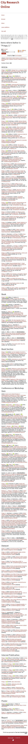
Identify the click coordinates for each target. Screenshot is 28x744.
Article (7, 58)
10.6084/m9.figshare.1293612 (8, 554)
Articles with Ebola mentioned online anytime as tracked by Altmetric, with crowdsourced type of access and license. (14, 615)
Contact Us (17, 737)
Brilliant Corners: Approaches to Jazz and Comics (12, 184)
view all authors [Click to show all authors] (5, 77)
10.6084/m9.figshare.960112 (10, 511)
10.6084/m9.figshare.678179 (19, 631)
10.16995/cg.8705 (5, 88)
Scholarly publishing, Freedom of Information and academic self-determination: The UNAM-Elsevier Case (12, 159)
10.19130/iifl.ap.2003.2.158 (7, 285)
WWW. (11, 364)
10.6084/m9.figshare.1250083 (8, 584)
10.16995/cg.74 (5, 227)
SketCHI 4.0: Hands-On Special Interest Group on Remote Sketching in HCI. (14, 475)
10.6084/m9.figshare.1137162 (8, 617)
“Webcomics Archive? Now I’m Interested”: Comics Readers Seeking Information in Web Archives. (14, 456)
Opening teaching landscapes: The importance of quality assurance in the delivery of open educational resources (14, 247)
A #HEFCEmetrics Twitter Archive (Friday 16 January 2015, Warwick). (13, 553)
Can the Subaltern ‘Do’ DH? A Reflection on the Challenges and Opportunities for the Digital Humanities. (14, 353)
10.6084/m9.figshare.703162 (14, 641)
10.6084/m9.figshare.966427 (14, 637)
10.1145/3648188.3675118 (7, 412)
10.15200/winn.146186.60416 (19, 209)
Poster (25, 59)
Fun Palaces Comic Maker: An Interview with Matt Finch (13, 212)
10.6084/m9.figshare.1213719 (10, 594)
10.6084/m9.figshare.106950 (18, 696)
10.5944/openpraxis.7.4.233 (18, 237)
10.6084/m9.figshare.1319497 (8, 693)
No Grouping (18, 55)
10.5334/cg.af (9, 261)
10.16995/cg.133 (12, 148)
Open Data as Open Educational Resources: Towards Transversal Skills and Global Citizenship (13, 235)
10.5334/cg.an (6, 243)
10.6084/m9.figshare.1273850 (8, 568)
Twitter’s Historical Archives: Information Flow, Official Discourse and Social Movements (12, 230)
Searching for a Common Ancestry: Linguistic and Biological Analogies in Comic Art (14, 97)
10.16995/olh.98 (14, 124)
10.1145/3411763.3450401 (7, 481)
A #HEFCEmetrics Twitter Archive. (18, 596)
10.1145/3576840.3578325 (21, 462)
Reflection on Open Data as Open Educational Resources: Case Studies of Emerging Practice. (14, 370)
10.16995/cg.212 (20, 132)
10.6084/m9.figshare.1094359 (8, 623)
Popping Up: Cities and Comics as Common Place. (13, 380)
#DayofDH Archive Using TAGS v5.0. (18, 644)
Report (3, 60)
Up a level (4, 49)
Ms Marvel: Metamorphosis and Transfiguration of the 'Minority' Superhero (13, 203)
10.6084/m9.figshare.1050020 (8, 627)
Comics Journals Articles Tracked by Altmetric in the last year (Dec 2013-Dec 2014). (14, 566)
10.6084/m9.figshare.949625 (19, 721)
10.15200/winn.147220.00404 (8, 200)
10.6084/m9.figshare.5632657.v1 (11, 161)
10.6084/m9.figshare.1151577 (8, 610)
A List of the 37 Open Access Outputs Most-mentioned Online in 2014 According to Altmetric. (14, 575)
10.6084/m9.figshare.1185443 (8, 602)
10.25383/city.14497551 (7, 679)
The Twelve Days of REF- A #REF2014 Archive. (12, 562)
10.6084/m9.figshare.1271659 (10, 572)
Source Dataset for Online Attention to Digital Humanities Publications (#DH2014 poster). (13, 621)
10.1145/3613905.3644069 (12, 424)
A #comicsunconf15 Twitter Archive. (18, 548)
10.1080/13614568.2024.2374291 (9, 82)
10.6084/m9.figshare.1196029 (10, 597)
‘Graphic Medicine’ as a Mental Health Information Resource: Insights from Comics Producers (14, 223)
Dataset (11, 59)
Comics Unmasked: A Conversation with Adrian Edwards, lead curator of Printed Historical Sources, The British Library (13, 241)
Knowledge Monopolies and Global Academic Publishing (12, 197)
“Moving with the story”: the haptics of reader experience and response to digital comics (13, 78)
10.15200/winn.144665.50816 (8, 377)
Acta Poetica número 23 (15, 283)
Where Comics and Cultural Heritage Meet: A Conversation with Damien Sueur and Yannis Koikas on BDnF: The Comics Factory (13, 129)
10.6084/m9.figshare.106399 (8, 651)
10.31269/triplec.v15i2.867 (12, 168)
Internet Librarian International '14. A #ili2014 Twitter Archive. (14, 587)
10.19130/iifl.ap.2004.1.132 (12, 276)
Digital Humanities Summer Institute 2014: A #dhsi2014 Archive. (14, 626)
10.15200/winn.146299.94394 (19, 205)
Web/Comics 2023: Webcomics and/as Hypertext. (12, 427)
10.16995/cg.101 (16, 174)
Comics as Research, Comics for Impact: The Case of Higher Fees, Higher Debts (13, 171)
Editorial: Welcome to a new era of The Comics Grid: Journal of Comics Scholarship (13, 258)
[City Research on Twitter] (13, 740)
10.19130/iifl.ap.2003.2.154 (7, 290)
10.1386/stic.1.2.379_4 (6, 271)
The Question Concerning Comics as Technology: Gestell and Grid (13, 145)
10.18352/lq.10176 (5, 181)
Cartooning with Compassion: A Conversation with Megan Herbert (13, 85)
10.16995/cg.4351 (5, 101)
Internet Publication (18, 59)
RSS (24, 50)
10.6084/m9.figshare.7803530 (8, 685)
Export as (3, 50)
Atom (19, 50)
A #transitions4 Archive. (15, 578)
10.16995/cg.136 (7, 154)
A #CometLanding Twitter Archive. (18, 570)
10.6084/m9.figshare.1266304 (10, 576)
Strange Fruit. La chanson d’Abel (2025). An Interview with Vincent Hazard (14, 71)
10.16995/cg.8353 (21, 94)
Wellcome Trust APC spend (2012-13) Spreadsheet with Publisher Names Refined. (13, 636)
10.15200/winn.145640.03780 (18, 214)
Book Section (16, 58)
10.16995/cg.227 (15, 113)
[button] (3, 53)
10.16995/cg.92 (7, 187)
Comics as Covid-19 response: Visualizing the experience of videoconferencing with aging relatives (14, 135)
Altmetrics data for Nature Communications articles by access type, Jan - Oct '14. (14, 592)
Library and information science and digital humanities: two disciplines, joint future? (13, 492)
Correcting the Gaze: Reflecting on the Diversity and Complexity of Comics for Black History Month (14, 116)
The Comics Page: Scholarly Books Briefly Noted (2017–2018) (13, 151)
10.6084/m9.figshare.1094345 (10, 518)
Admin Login (10, 737)
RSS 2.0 (20, 51)
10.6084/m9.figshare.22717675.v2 (9, 443)
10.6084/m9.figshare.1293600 (20, 558)
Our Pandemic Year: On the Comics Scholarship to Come (13, 110)
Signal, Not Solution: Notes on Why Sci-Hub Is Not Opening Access (13, 217)
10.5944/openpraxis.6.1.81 (7, 250)
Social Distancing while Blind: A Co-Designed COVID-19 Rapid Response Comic (13, 104)
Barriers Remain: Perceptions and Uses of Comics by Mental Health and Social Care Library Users (14, 122)
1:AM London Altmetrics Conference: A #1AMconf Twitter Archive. (14, 600)
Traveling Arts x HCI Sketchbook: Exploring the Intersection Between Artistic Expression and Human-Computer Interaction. (14, 417)
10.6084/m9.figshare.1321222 (10, 549)
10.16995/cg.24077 (7, 73)
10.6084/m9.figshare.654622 (8, 528)
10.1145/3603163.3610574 (18, 432)
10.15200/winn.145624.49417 (8, 220)
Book (10, 58)
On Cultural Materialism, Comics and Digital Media (14, 253)
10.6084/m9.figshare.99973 (8, 727)
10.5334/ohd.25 (5, 194)
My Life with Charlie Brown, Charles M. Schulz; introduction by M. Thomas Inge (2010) (14, 268)
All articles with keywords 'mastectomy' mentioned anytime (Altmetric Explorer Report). (13, 640)
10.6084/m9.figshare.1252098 (8, 580)
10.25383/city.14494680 (7, 673)
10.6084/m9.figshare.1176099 (18, 605)
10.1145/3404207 (21, 138)
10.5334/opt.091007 (6, 255)
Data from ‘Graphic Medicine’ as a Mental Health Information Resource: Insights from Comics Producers (13, 191)
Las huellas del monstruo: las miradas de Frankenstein (12, 279)
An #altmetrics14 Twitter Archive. (17, 609)
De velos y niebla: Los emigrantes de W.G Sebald (14, 288)
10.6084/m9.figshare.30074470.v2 (9, 402)
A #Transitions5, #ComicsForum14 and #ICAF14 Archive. (13, 583)
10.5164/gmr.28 (5, 107)
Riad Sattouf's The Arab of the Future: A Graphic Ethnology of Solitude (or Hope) (12, 208)
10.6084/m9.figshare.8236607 (8, 142)
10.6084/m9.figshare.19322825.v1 (11, 661)
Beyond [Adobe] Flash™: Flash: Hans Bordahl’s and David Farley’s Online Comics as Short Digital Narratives (13, 264)
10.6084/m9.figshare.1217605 (8, 589)
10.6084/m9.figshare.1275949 (20, 562)
